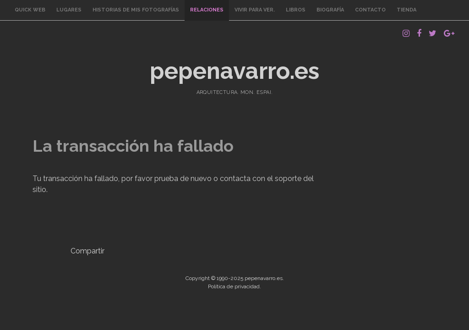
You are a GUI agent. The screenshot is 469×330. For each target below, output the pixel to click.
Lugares (69, 10)
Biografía (330, 10)
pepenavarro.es (234, 70)
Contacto (370, 10)
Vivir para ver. (254, 10)
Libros (295, 10)
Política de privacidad (234, 286)
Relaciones (207, 10)
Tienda (406, 10)
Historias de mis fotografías (136, 10)
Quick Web (30, 10)
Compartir (87, 251)
